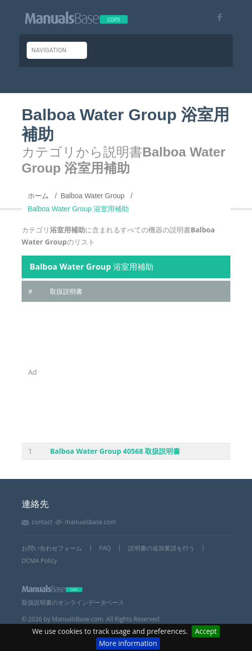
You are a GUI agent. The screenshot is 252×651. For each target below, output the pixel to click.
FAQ (105, 548)
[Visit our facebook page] (216, 17)
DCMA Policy (39, 560)
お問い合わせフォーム (52, 548)
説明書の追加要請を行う (161, 548)
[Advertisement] (136, 372)
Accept (206, 631)
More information (128, 643)
